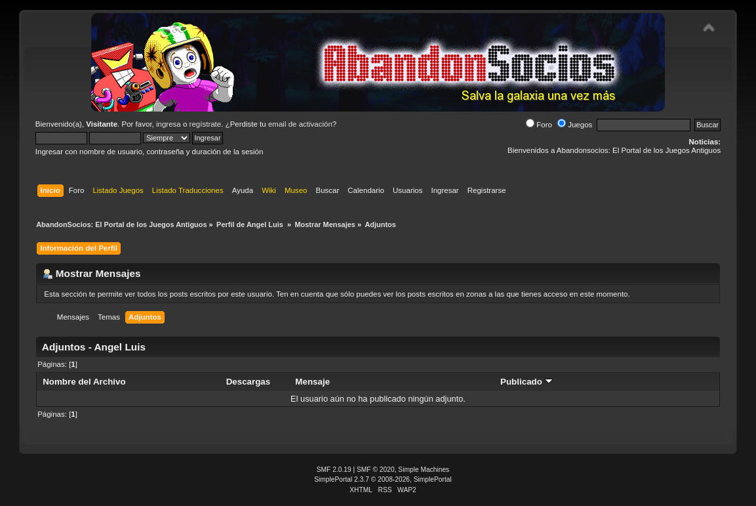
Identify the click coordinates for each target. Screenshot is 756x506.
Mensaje (312, 382)
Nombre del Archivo (84, 382)
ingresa (168, 124)
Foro (539, 125)
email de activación (300, 124)
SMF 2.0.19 (334, 469)
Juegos (574, 125)
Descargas (248, 382)
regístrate (205, 124)
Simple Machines (423, 469)
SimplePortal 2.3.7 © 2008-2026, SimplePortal (383, 479)
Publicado (526, 382)
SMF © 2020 (376, 469)
